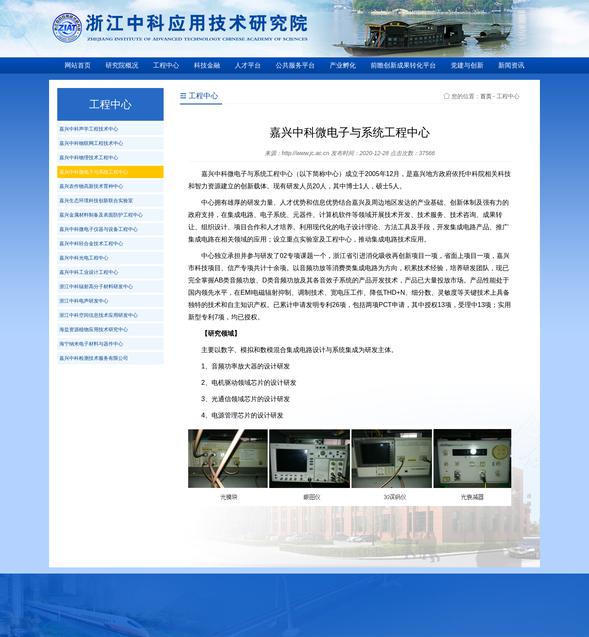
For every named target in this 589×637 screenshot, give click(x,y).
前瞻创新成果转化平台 (403, 65)
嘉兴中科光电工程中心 (83, 258)
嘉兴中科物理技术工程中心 (88, 157)
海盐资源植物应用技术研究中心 (93, 329)
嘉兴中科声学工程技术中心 (88, 129)
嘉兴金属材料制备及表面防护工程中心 (101, 215)
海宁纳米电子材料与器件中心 (91, 344)
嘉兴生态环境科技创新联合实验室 (96, 200)
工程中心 (166, 65)
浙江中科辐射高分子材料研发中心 (96, 286)
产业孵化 (343, 65)
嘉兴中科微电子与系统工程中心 (93, 172)
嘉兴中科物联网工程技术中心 (91, 143)
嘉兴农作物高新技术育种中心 (91, 186)
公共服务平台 (295, 65)
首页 (486, 96)
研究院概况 (122, 65)
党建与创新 (467, 65)
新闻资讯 (511, 65)
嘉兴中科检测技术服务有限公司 (93, 358)
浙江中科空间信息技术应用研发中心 (98, 315)
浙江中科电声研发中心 (83, 301)
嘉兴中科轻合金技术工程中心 (91, 243)
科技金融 (207, 65)
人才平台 (248, 65)
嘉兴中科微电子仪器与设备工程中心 (98, 229)
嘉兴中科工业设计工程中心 (88, 272)
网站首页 (78, 65)
